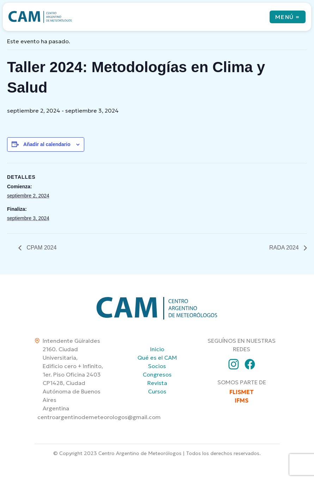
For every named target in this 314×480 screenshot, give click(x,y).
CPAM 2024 (41, 248)
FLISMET (241, 392)
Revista (157, 382)
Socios (157, 366)
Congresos (157, 374)
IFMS (241, 400)
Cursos (157, 391)
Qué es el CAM (157, 357)
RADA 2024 (284, 248)
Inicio (157, 349)
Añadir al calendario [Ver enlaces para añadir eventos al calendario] (46, 144)
